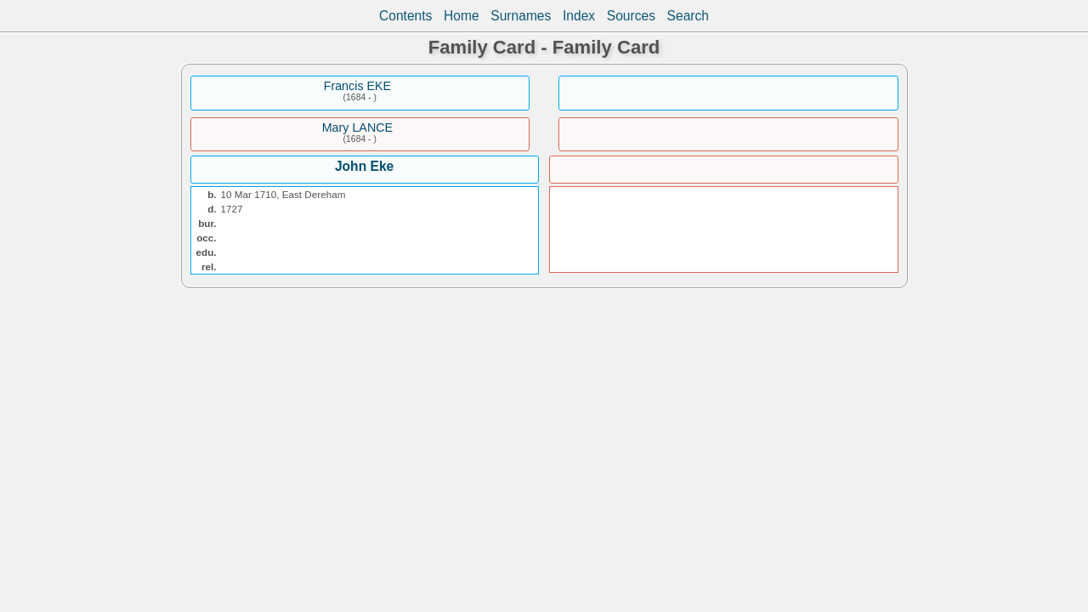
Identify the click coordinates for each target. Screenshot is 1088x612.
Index (579, 15)
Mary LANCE (357, 127)
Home (461, 15)
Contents (405, 15)
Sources (631, 15)
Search (688, 15)
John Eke (364, 166)
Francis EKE (357, 86)
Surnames (520, 15)
